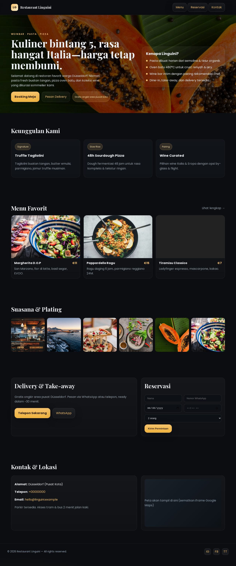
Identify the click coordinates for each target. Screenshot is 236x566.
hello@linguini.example (41, 499)
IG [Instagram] (207, 551)
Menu (180, 7)
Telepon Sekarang (32, 413)
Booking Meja (25, 97)
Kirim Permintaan (158, 428)
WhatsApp (64, 413)
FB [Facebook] (216, 551)
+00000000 (37, 492)
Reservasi (197, 7)
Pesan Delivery (56, 97)
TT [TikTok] (225, 551)
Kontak (216, 7)
